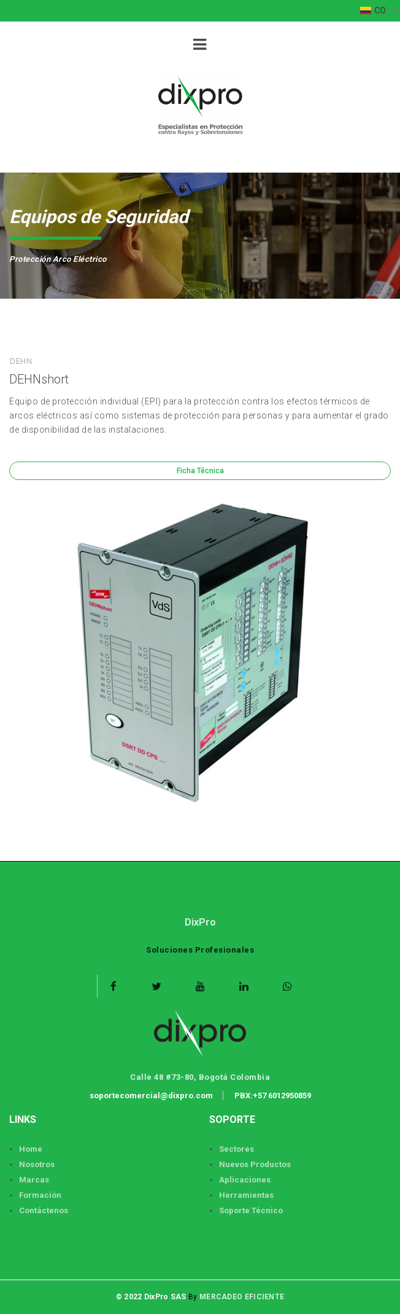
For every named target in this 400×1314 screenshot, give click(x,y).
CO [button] (374, 10)
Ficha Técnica (200, 470)
